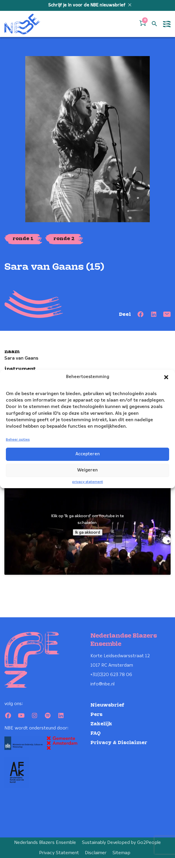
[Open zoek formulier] (154, 24)
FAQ (95, 733)
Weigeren (87, 470)
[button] (166, 377)
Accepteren (87, 454)
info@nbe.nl (102, 684)
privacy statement (87, 481)
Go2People (149, 842)
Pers (96, 714)
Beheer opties (18, 439)
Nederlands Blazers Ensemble (45, 842)
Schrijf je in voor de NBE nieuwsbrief (87, 5)
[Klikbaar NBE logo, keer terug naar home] (22, 24)
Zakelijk (101, 724)
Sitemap (121, 853)
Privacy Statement (59, 853)
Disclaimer (96, 853)
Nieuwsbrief (107, 705)
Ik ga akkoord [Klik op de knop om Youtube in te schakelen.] (87, 532)
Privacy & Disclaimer (118, 743)
